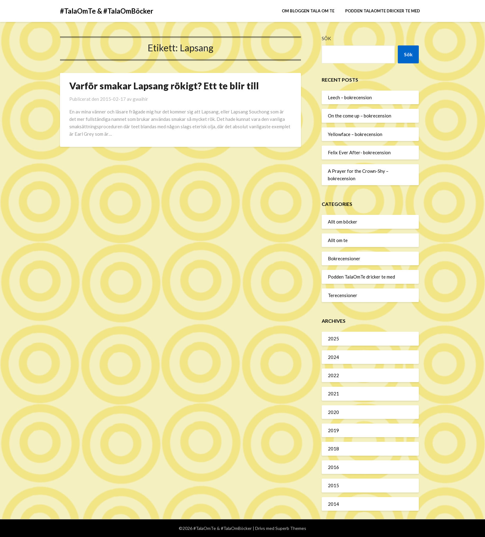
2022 (333, 375)
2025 (333, 338)
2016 (333, 467)
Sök (326, 38)
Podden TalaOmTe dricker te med (382, 10)
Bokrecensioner (344, 258)
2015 (333, 485)
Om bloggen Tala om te (308, 10)
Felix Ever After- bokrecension (359, 152)
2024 (333, 357)
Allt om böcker (342, 221)
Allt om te (338, 240)
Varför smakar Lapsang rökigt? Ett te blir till (164, 85)
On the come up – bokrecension (359, 115)
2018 (333, 448)
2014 (333, 504)
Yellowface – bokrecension (355, 134)
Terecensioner (342, 295)
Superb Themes (290, 528)
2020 (333, 412)
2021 (333, 393)
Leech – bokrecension (350, 97)
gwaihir (140, 99)
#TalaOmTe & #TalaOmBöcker (106, 11)
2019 (333, 430)
